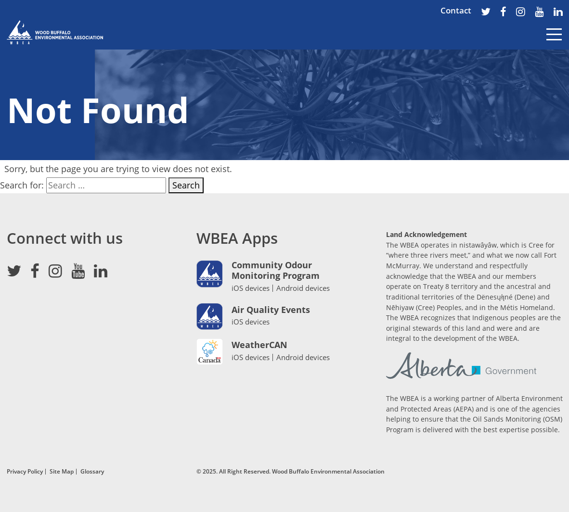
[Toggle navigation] (554, 41)
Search (186, 185)
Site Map (62, 471)
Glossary (92, 471)
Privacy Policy (25, 471)
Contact (455, 10)
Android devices (303, 288)
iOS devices (251, 288)
